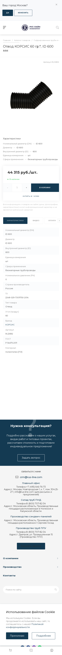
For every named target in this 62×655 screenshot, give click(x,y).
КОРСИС (10, 324)
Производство (12, 566)
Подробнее (43, 635)
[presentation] (59, 221)
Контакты (9, 575)
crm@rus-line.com (31, 477)
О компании (10, 558)
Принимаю (17, 635)
